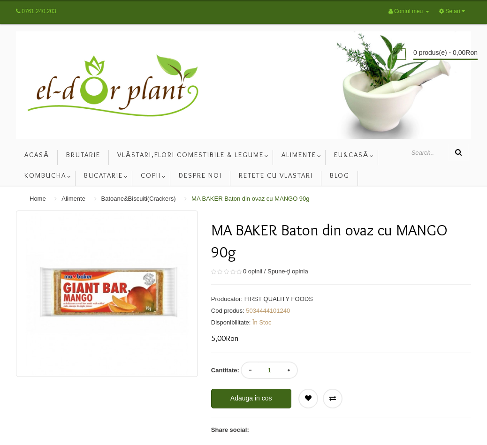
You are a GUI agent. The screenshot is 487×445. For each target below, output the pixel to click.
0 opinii (252, 271)
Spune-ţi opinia (287, 271)
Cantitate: (225, 370)
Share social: (230, 429)
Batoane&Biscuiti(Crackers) (138, 198)
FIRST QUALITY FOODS (278, 298)
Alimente (73, 198)
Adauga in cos (251, 398)
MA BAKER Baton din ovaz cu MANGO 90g (250, 198)
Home (38, 198)
